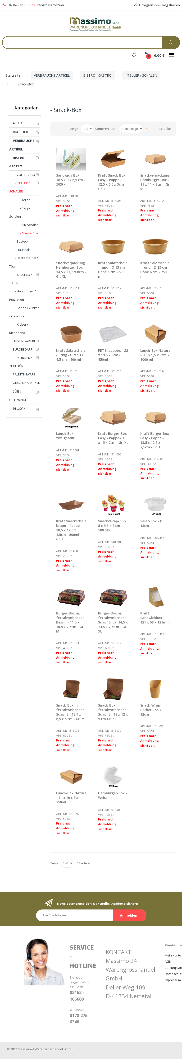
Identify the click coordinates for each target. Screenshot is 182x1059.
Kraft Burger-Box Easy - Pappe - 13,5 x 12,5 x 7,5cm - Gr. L (154, 440)
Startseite (13, 75)
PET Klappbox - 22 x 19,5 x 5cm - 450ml (113, 355)
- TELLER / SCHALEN (141, 75)
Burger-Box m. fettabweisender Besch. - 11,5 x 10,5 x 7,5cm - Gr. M (70, 622)
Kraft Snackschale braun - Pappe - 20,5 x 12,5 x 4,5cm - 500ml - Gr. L (71, 530)
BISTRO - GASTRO (97, 75)
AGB (168, 961)
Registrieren (171, 5)
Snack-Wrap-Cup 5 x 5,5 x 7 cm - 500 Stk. (112, 525)
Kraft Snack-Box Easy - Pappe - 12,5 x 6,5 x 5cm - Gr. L (112, 182)
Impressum (173, 980)
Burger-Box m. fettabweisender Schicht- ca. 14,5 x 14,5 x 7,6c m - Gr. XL (113, 622)
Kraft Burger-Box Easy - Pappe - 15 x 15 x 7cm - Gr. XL (113, 438)
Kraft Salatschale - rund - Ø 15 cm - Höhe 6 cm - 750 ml (154, 270)
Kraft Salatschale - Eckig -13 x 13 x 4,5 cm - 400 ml (70, 355)
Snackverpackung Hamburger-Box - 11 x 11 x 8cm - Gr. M (155, 182)
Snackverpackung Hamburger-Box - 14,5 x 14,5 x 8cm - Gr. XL (71, 270)
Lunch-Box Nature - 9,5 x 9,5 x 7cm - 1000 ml (155, 355)
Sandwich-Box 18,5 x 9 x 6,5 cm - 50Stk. (70, 180)
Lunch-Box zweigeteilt (65, 435)
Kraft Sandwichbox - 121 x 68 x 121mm (155, 617)
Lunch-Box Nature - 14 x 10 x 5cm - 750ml (71, 797)
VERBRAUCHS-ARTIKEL (52, 75)
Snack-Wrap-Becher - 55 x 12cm (151, 710)
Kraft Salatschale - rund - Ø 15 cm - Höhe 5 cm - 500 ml (112, 270)
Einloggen (146, 5)
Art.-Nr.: (62, 196)
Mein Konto (173, 955)
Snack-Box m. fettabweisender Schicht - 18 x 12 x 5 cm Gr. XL (113, 712)
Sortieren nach (106, 129)
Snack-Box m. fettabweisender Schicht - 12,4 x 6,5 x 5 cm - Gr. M (70, 712)
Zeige (74, 129)
